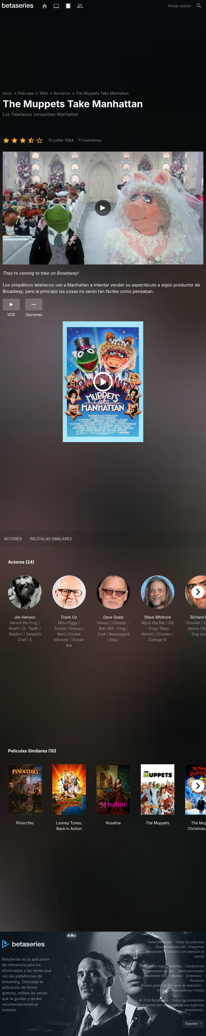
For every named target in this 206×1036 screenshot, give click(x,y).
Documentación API (171, 947)
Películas (26, 93)
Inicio (7, 93)
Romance (62, 93)
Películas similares (51, 539)
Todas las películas (189, 942)
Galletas (175, 966)
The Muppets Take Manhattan (102, 93)
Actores (13, 539)
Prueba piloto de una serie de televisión (171, 985)
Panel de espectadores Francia (180, 990)
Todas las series (159, 942)
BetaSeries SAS (155, 976)
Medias (176, 976)
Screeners (193, 976)
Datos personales (191, 971)
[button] (25, 611)
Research (197, 981)
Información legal (152, 966)
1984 (43, 93)
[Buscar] (199, 6)
